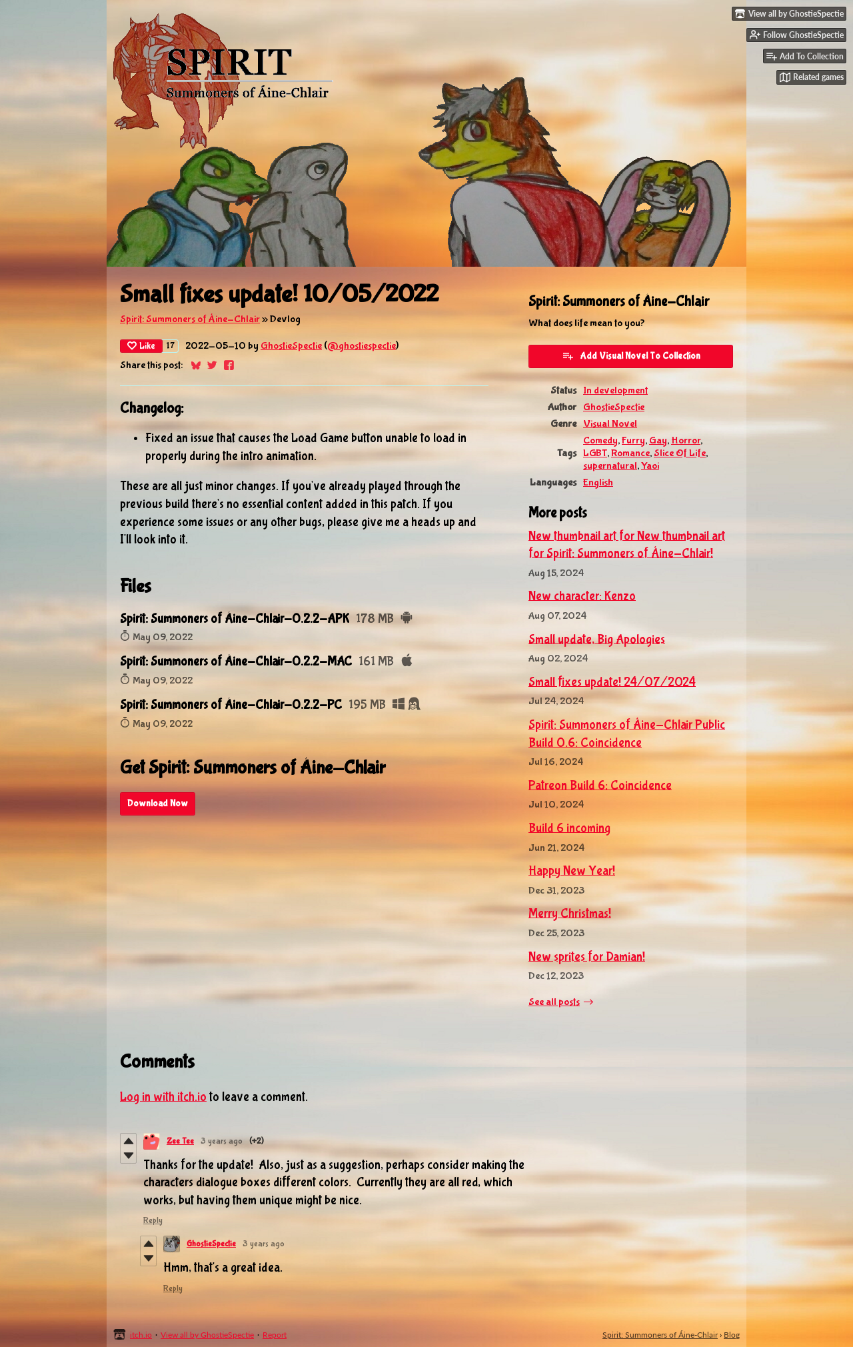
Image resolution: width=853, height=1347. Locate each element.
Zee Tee (180, 1141)
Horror (685, 440)
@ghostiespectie (361, 345)
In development (615, 390)
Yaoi (650, 465)
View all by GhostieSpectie (207, 1335)
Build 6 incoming (569, 828)
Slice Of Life (680, 453)
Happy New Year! (571, 871)
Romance (630, 453)
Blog (732, 1335)
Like (141, 346)
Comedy (600, 440)
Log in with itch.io (163, 1097)
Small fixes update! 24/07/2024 (612, 682)
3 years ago (222, 1141)
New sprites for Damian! (586, 957)
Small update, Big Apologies (596, 639)
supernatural (610, 465)
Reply (153, 1221)
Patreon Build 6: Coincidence (600, 785)
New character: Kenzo (582, 596)
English (598, 482)
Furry (633, 440)
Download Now (157, 803)
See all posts (554, 1002)
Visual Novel (610, 423)
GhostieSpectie (291, 345)
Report (275, 1335)
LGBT (595, 453)
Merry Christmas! (569, 913)
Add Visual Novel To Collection (631, 355)
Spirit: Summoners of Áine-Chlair (190, 319)
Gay (658, 440)
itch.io (141, 1335)
